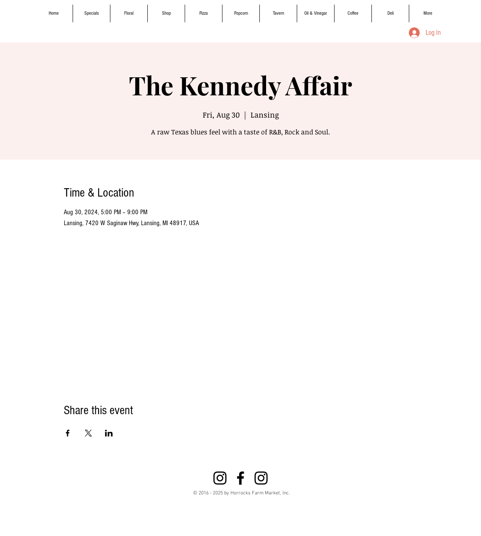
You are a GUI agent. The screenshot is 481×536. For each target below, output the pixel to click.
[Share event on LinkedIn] (109, 433)
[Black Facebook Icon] (240, 478)
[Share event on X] (88, 433)
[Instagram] (220, 478)
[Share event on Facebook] (68, 433)
